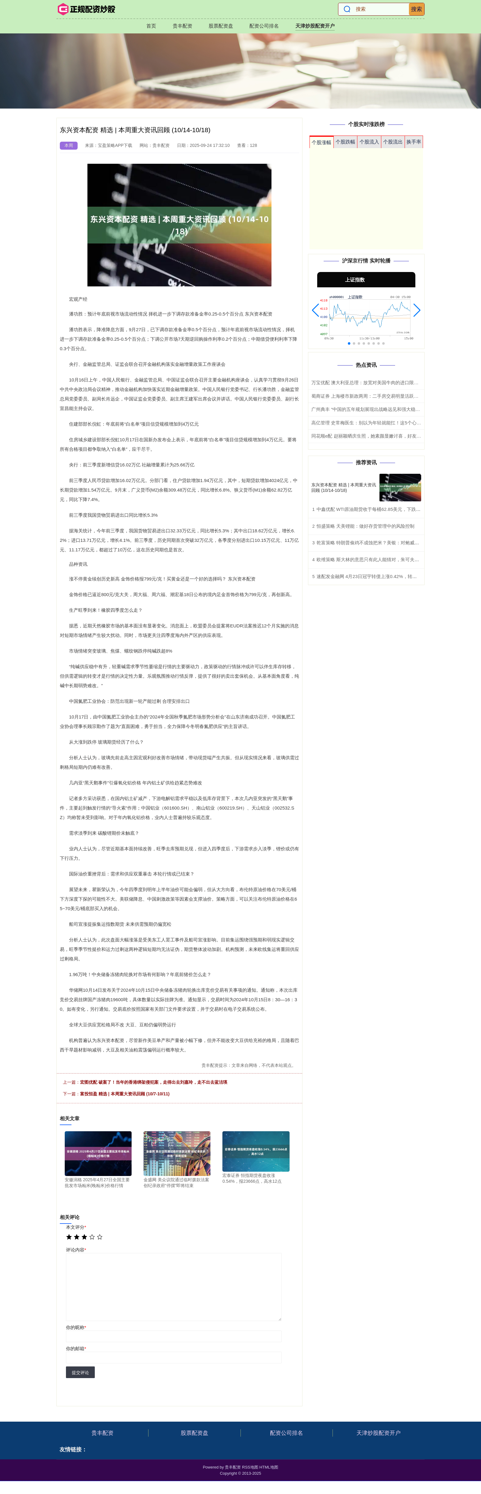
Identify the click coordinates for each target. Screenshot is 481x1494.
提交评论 (80, 1372)
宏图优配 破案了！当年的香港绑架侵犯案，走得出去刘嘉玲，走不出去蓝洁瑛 (153, 1082)
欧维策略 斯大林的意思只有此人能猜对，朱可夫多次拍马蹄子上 (382, 559)
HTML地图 (268, 1467)
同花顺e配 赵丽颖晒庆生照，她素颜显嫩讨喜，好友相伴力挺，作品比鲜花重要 (391, 436)
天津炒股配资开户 (315, 26)
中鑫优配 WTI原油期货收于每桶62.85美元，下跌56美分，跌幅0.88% (387, 509)
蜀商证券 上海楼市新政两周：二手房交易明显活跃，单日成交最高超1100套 (388, 396)
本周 (68, 145)
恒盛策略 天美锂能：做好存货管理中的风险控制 (365, 526)
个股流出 (393, 141)
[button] (315, 310)
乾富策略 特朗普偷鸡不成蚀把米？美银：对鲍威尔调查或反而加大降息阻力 (393, 542)
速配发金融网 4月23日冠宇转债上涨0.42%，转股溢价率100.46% (383, 576)
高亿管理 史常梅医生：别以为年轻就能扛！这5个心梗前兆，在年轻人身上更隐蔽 (393, 422)
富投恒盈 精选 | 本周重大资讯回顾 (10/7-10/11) (125, 1093)
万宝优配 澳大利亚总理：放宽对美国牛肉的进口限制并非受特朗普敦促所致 (387, 382)
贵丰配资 (182, 26)
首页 (151, 26)
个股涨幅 (321, 142)
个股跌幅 (345, 141)
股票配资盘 (221, 26)
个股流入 (369, 141)
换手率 (413, 141)
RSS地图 (250, 1467)
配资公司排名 (264, 26)
